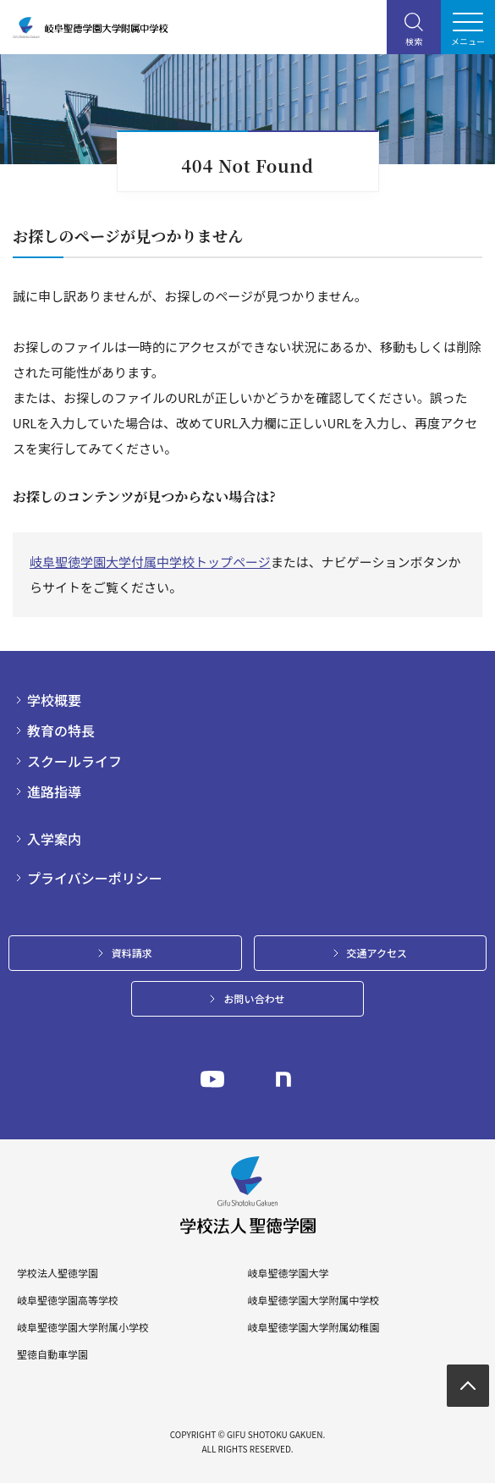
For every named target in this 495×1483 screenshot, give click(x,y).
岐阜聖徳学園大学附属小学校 (83, 1327)
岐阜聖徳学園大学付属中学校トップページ (150, 562)
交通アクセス (377, 952)
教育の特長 (61, 730)
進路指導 (54, 791)
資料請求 (132, 952)
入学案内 (54, 839)
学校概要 (54, 700)
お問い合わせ (253, 998)
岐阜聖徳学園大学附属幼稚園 (313, 1327)
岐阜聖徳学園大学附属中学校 (313, 1300)
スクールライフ (74, 761)
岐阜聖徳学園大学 (287, 1273)
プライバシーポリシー (94, 878)
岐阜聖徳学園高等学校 (67, 1300)
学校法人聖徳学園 (57, 1273)
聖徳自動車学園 (52, 1354)
